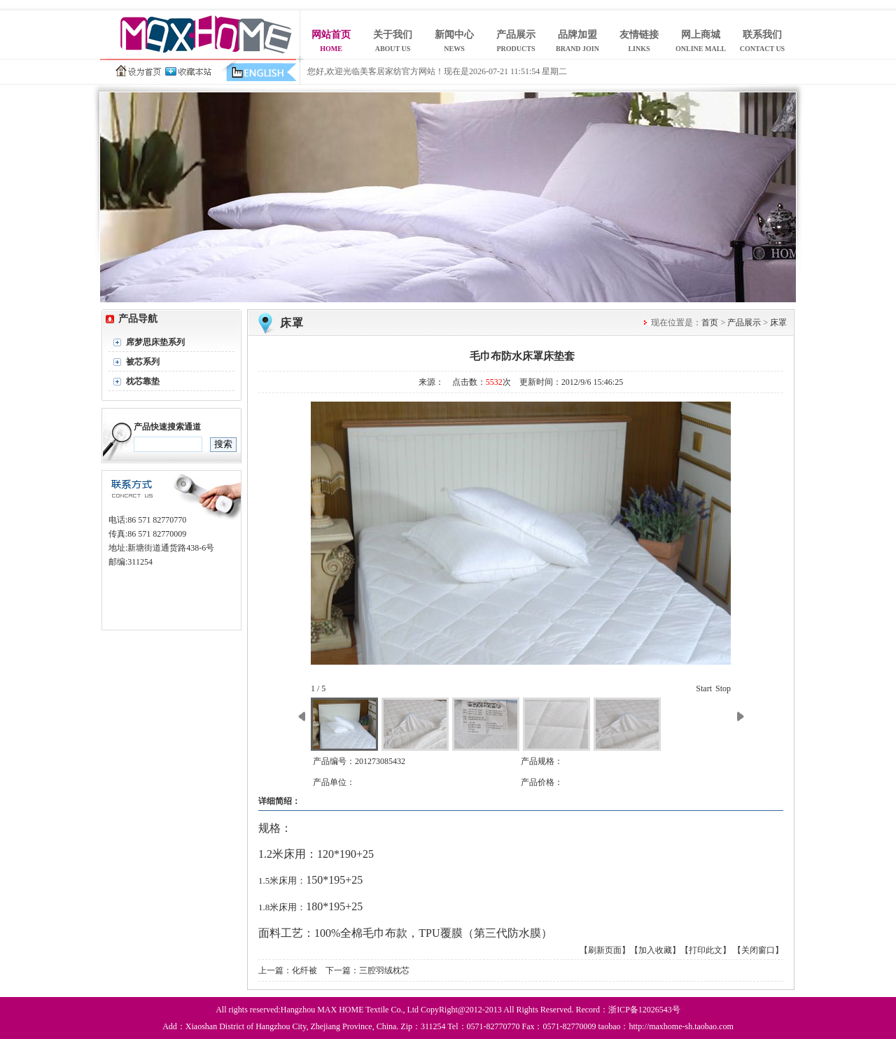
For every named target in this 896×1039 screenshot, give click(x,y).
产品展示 (744, 322)
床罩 (292, 323)
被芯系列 (143, 362)
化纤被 (304, 970)
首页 (709, 322)
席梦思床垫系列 (155, 342)
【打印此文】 (705, 950)
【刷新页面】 (605, 950)
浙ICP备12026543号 (644, 1010)
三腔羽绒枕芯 (384, 970)
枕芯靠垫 (143, 381)
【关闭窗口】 (758, 950)
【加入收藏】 (655, 950)
